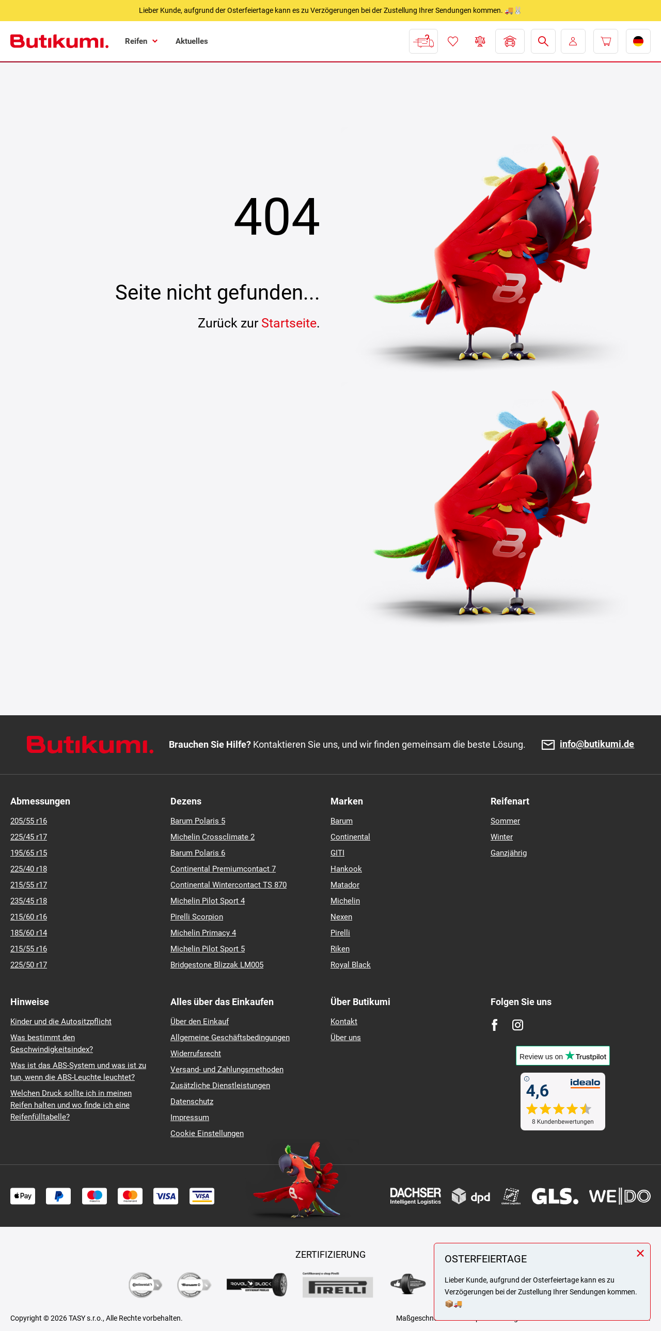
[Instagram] (518, 1025)
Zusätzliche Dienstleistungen (220, 1085)
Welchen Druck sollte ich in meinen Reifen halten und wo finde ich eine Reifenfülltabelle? (71, 1105)
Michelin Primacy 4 (203, 933)
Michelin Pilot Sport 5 (207, 949)
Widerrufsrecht (195, 1053)
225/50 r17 (28, 965)
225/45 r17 (28, 837)
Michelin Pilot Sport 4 (207, 901)
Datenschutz (191, 1101)
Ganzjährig (509, 853)
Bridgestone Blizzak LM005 (216, 965)
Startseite (289, 323)
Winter (502, 837)
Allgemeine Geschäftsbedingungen (230, 1037)
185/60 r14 (28, 933)
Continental (350, 837)
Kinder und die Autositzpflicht (61, 1021)
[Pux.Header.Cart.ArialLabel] (605, 41)
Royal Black (350, 965)
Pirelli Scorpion (196, 917)
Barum (341, 821)
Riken (340, 949)
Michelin (345, 901)
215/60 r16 (28, 917)
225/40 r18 (28, 869)
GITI (337, 853)
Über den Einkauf (199, 1021)
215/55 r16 (28, 949)
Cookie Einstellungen (207, 1133)
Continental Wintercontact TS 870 (228, 885)
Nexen (341, 917)
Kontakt (343, 1021)
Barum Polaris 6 (197, 853)
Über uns (345, 1037)
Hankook (346, 869)
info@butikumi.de (597, 744)
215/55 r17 (28, 885)
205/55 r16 (28, 821)
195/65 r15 (28, 853)
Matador (344, 885)
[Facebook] (494, 1025)
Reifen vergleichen (480, 41)
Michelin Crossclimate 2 (212, 837)
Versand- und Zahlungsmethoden (227, 1069)
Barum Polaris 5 (197, 821)
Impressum (189, 1117)
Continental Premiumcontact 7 (223, 869)
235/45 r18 (28, 901)
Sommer (505, 821)
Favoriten (452, 41)
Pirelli (340, 933)
